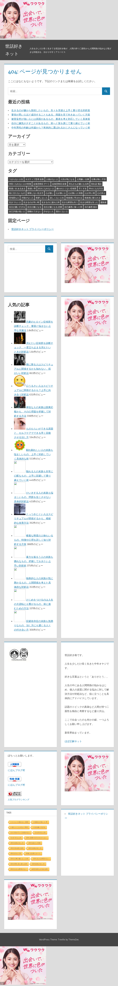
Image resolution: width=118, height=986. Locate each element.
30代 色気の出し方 (17, 843)
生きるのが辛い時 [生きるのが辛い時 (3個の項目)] (31, 202)
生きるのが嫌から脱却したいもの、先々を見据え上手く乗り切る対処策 (50, 110)
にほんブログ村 (16, 770)
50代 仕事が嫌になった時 (19, 859)
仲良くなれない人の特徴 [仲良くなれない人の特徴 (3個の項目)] (20, 184)
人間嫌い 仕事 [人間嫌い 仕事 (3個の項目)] (83, 179)
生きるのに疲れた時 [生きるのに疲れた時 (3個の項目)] (51, 202)
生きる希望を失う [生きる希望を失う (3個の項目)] (70, 202)
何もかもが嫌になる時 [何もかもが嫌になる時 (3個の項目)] (79, 184)
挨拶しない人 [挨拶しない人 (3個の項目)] (42, 197)
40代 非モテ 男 (16, 853)
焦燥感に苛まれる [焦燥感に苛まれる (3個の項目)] (74, 197)
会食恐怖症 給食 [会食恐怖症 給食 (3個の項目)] (59, 184)
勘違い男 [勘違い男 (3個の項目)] (32, 188)
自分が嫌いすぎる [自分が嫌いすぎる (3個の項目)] (17, 207)
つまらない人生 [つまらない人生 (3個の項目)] (16, 179)
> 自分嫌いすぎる (39, 827)
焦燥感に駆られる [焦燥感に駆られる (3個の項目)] (92, 197)
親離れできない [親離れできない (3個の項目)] (34, 211)
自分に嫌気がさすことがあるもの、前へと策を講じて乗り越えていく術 (50, 123)
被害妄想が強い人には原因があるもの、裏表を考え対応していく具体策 (50, 118)
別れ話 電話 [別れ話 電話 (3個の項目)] (96, 184)
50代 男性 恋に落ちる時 (19, 864)
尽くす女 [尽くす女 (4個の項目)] (83, 188)
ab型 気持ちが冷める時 (40, 869)
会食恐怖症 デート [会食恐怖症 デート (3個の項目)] (41, 184)
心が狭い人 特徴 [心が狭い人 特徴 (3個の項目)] (75, 193)
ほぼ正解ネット (73, 741)
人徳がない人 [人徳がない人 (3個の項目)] (52, 179)
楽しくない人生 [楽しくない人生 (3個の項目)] (57, 197)
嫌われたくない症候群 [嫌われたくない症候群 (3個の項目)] (66, 188)
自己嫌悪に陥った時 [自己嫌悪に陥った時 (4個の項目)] (73, 207)
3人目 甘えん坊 (16, 838)
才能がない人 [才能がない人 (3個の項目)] (27, 197)
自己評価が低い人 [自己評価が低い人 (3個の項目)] (17, 211)
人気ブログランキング (18, 799)
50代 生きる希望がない (41, 859)
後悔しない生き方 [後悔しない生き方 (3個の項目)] (35, 193)
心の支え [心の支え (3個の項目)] (101, 193)
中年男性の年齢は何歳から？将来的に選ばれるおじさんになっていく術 (50, 127)
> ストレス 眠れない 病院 (19, 822)
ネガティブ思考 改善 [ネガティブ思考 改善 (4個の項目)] (34, 179)
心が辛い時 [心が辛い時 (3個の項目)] (90, 193)
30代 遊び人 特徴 (34, 843)
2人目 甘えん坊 (40, 832)
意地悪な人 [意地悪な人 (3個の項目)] (14, 197)
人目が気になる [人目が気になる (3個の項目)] (67, 179)
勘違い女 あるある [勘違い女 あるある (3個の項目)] (17, 188)
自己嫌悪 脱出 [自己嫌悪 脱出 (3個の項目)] (91, 207)
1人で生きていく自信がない (20, 832)
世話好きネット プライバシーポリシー (32, 229)
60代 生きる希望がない (19, 869)
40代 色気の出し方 (35, 848)
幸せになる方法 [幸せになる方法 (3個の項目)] (96, 188)
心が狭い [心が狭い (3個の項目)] (50, 193)
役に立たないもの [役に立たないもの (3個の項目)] (17, 193)
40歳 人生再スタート (33, 853)
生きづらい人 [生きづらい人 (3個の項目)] (15, 202)
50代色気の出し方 (38, 864)
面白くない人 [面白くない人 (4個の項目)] (62, 211)
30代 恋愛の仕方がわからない (36, 838)
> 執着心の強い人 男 (40, 822)
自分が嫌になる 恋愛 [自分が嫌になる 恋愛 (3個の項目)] (53, 207)
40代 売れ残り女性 (17, 848)
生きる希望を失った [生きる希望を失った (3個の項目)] (89, 202)
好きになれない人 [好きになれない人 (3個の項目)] (46, 188)
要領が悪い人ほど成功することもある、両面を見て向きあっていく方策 (50, 114)
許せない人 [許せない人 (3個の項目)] (49, 211)
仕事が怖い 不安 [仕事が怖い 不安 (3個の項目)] (98, 179)
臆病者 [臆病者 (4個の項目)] (103, 202)
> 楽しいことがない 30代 (19, 827)
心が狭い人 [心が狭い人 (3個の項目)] (61, 193)
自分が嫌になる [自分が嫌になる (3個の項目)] (34, 207)
